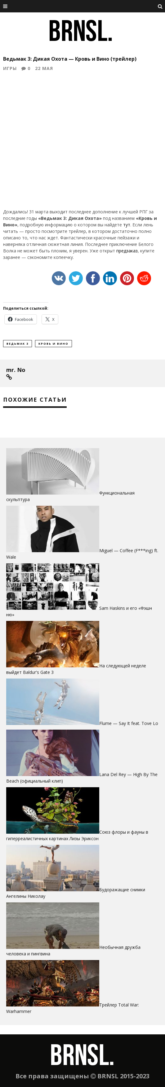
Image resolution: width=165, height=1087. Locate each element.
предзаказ (127, 251)
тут (126, 225)
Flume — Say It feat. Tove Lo (128, 723)
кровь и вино (53, 344)
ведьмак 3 (18, 344)
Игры (10, 68)
